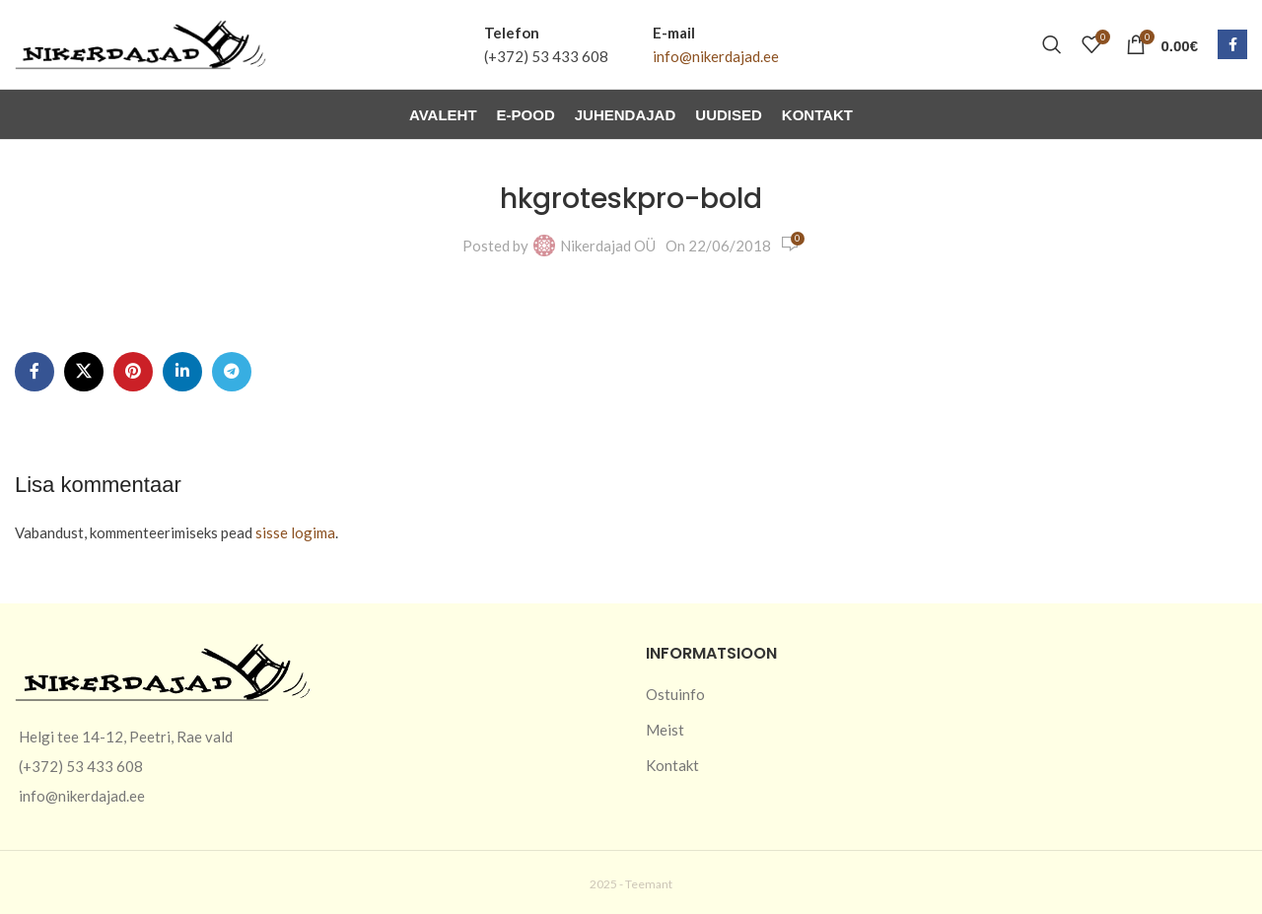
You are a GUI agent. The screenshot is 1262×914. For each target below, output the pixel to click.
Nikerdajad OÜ (608, 245)
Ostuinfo (675, 694)
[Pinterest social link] (133, 371)
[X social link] (84, 371)
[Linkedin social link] (182, 371)
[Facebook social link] (1232, 44)
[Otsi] (1052, 44)
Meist (665, 729)
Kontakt (672, 765)
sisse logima (295, 532)
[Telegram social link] (231, 371)
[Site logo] (140, 42)
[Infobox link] (546, 44)
